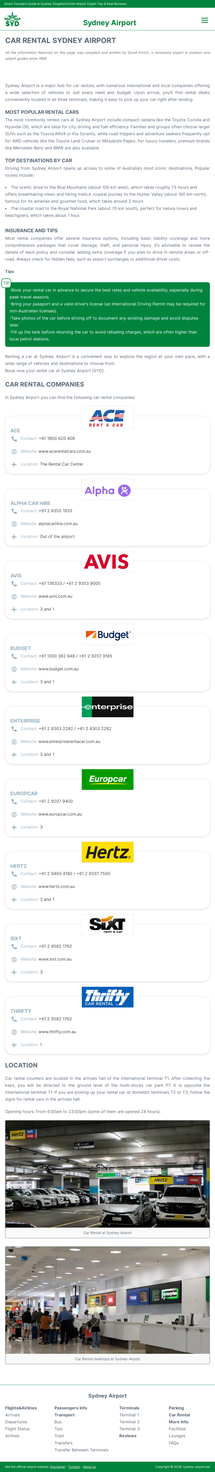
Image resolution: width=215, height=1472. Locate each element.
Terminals (129, 1407)
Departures (16, 1421)
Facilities (177, 1428)
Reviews (128, 1435)
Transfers (63, 1442)
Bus (57, 1421)
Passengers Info (70, 1407)
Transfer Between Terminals (81, 1449)
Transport (64, 1414)
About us (89, 1467)
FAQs (174, 1442)
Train (59, 1435)
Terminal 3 (129, 1428)
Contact (74, 1467)
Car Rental (179, 1414)
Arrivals (12, 1414)
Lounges (177, 1435)
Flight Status (17, 1428)
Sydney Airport (109, 22)
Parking (176, 1407)
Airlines (12, 1435)
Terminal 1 (129, 1414)
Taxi (58, 1428)
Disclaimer (57, 1467)
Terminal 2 (129, 1421)
